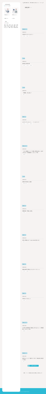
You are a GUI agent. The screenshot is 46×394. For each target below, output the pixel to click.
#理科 (10, 24)
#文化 (17, 26)
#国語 (15, 24)
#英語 (7, 24)
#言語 (12, 27)
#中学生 (8, 26)
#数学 (5, 24)
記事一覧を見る (34, 367)
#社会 (12, 24)
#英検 (9, 27)
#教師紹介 (24, 155)
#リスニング (6, 27)
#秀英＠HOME (16, 27)
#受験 (14, 26)
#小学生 (5, 26)
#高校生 (11, 26)
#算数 (5, 25)
